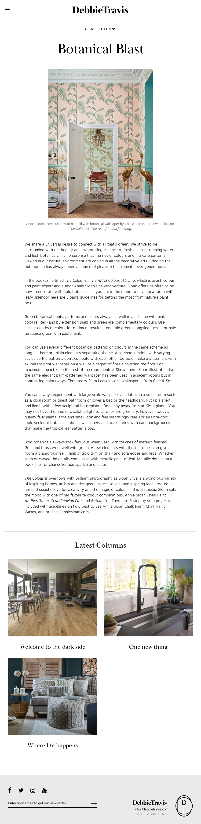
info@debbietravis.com (151, 809)
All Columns (103, 29)
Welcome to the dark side (52, 647)
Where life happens (52, 745)
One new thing (148, 647)
